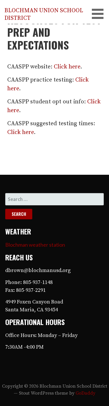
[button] (99, 13)
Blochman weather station (35, 244)
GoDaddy (85, 393)
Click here (67, 66)
